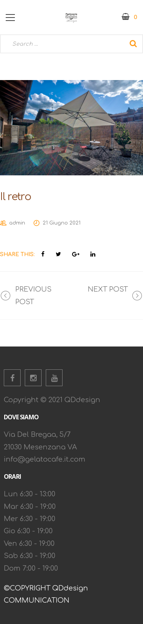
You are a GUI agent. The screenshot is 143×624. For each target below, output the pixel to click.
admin (17, 223)
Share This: (17, 254)
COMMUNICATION (36, 600)
